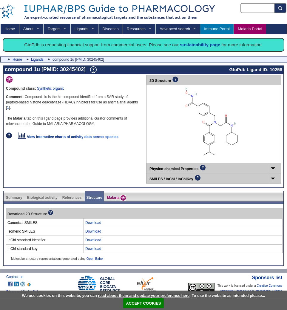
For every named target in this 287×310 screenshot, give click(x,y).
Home (9, 29)
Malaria (116, 198)
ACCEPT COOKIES (143, 303)
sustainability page (200, 44)
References (72, 198)
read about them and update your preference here (143, 295)
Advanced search (175, 29)
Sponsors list (267, 277)
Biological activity (42, 198)
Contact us (14, 277)
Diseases (110, 29)
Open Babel (95, 258)
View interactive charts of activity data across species (68, 137)
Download (93, 223)
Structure (94, 198)
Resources (136, 29)
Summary (14, 198)
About (28, 29)
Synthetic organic (50, 88)
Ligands (81, 29)
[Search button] (280, 8)
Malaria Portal (250, 29)
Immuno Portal (217, 29)
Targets (53, 29)
